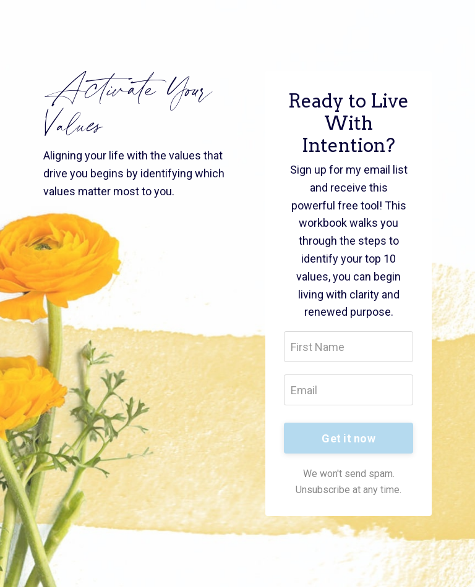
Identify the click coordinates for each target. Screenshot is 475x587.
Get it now (348, 438)
